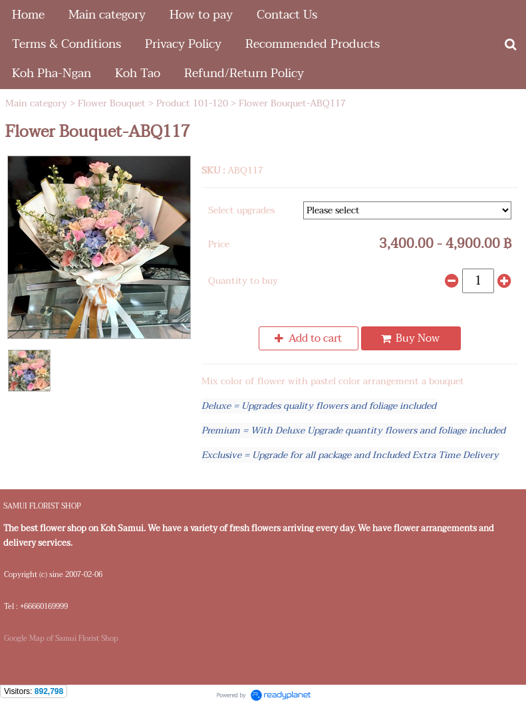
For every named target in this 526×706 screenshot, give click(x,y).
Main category (36, 103)
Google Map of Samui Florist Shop (61, 638)
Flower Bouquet (112, 103)
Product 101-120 (192, 103)
